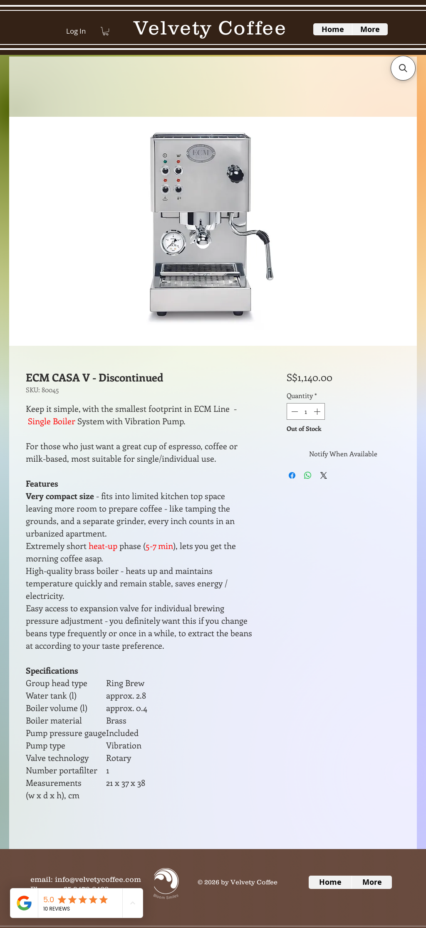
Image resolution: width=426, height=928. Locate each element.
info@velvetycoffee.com (98, 879)
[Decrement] (294, 411)
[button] (106, 31)
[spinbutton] (306, 411)
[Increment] (318, 411)
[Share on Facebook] (292, 475)
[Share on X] (324, 475)
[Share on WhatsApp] (308, 475)
